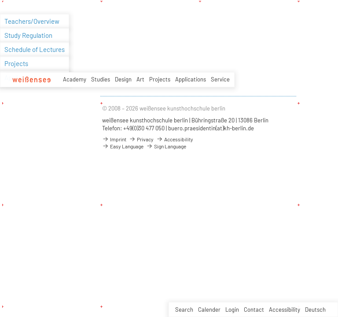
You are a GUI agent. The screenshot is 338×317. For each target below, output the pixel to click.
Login (232, 309)
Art (140, 79)
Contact (254, 309)
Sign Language (166, 146)
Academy (74, 79)
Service (220, 79)
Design (123, 79)
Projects (159, 79)
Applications (190, 79)
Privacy (141, 139)
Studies (100, 79)
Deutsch (315, 309)
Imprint (114, 139)
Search (184, 309)
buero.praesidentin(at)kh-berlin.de (211, 128)
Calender (209, 309)
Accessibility (284, 309)
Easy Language (122, 146)
